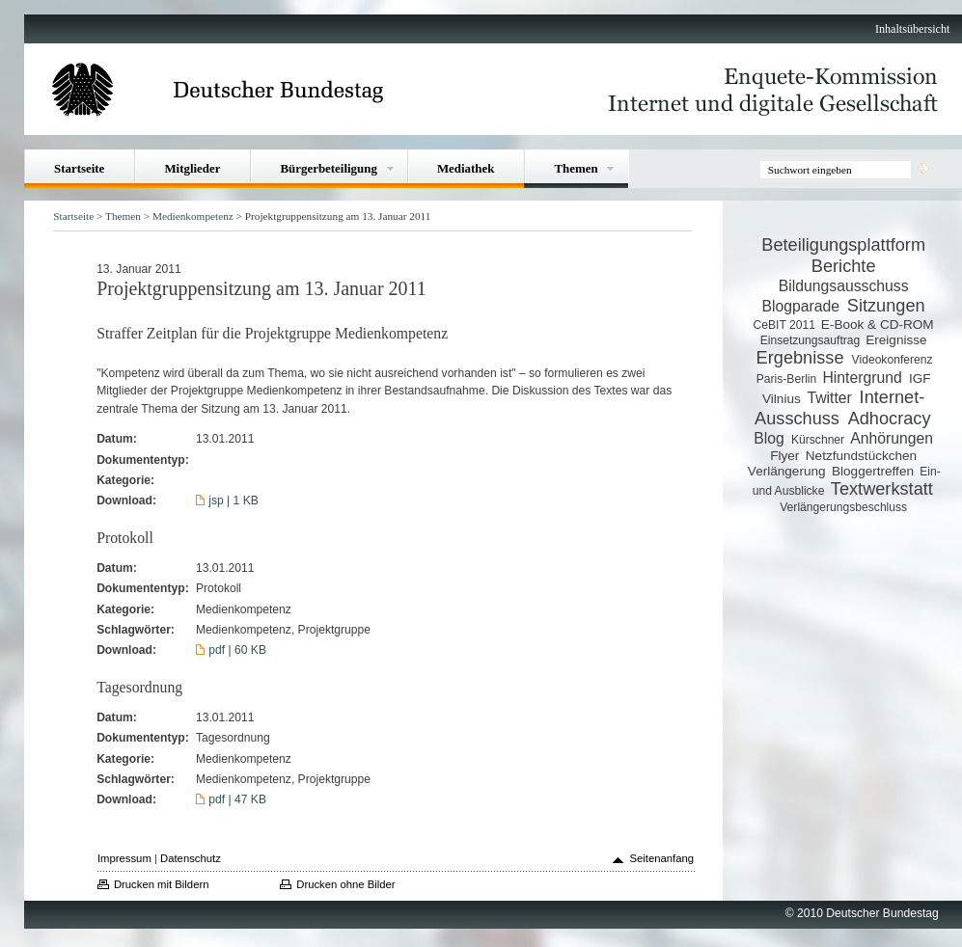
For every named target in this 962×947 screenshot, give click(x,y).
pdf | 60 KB (237, 650)
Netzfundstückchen (861, 455)
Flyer (784, 455)
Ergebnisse (800, 357)
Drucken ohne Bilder (345, 884)
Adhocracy (889, 418)
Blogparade (800, 306)
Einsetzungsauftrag (810, 340)
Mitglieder (192, 168)
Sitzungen (886, 305)
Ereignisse (896, 340)
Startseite (79, 168)
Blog (769, 438)
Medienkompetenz (193, 216)
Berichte (843, 266)
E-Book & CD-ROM (877, 324)
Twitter (829, 398)
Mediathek (466, 168)
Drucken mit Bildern (161, 884)
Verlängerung (787, 471)
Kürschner (817, 439)
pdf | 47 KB (237, 799)
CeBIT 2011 (784, 325)
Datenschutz (190, 858)
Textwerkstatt (882, 489)
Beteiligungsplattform (843, 245)
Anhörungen (891, 438)
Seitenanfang (661, 858)
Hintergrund (861, 377)
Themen (575, 168)
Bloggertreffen (873, 471)
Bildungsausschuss (844, 286)
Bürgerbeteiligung (328, 168)
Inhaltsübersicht (912, 29)
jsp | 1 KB (233, 500)
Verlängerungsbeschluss (843, 507)
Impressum (124, 858)
